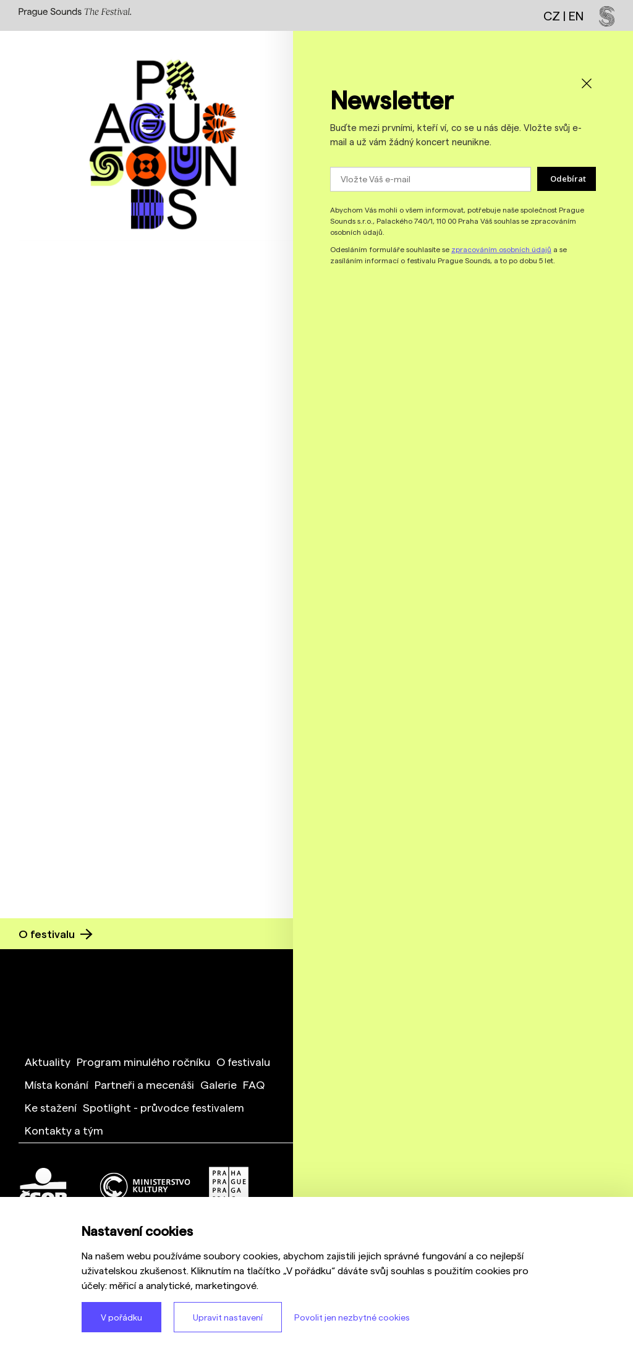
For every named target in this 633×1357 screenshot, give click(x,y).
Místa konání (56, 1084)
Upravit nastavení (228, 1317)
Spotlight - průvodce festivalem (163, 1107)
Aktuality (47, 1061)
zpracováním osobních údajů (501, 249)
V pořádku (121, 1317)
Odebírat (568, 178)
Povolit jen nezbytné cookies (352, 1317)
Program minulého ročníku (143, 1061)
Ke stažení (51, 1107)
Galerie (218, 1084)
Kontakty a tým (64, 1129)
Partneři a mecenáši (144, 1084)
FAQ (254, 1084)
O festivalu (56, 933)
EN (576, 15)
